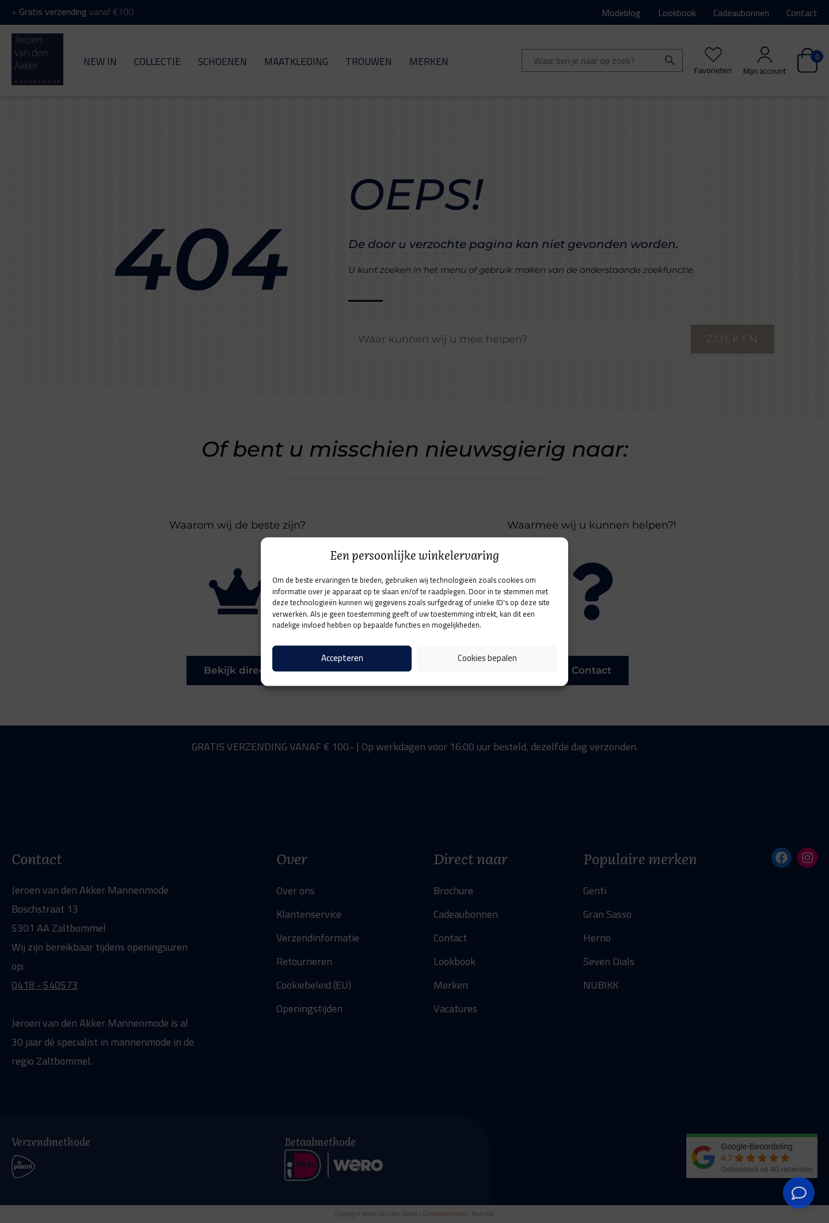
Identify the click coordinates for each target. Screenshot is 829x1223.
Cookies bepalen (487, 658)
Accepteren (342, 658)
